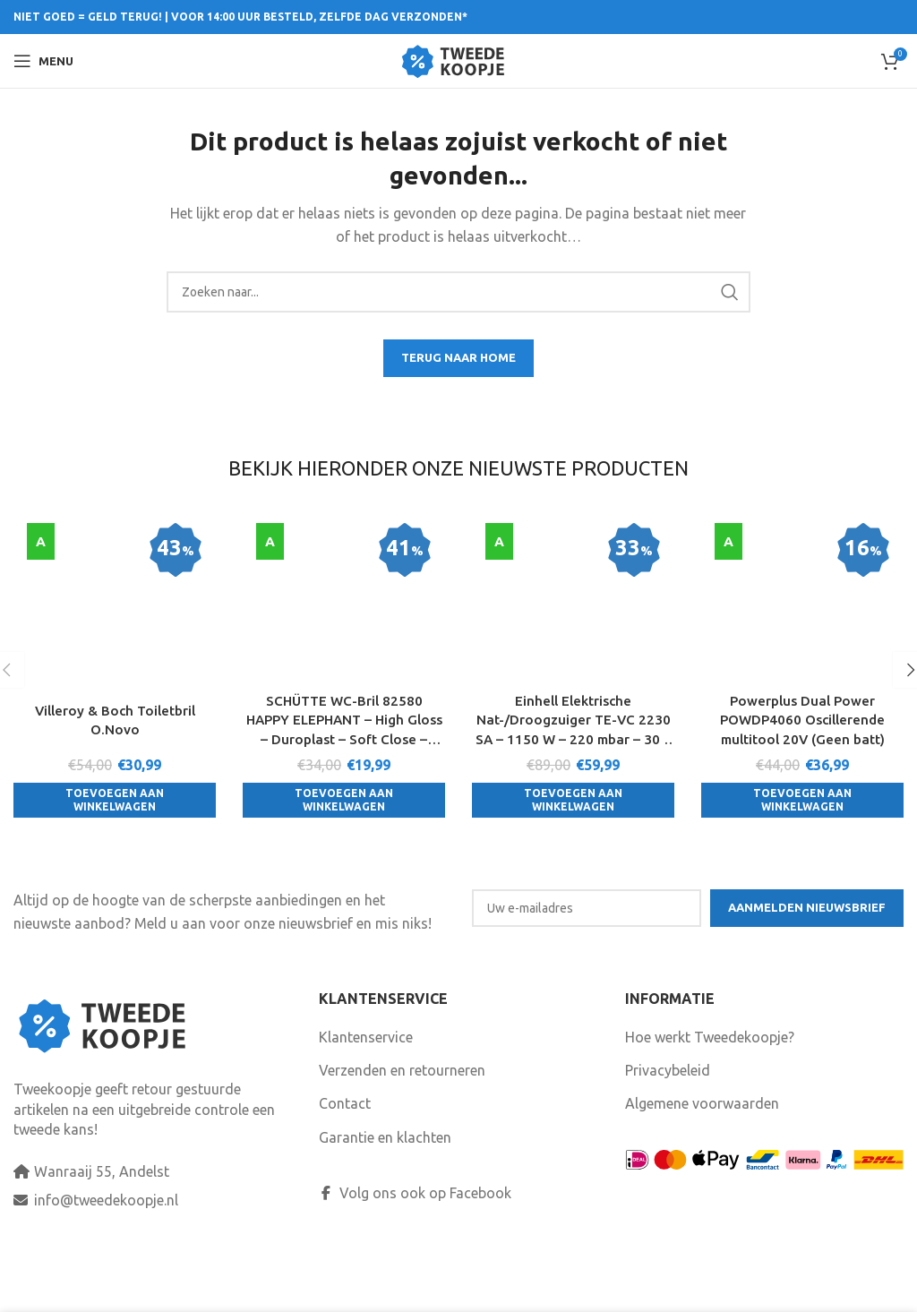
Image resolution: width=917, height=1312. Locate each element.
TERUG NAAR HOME (458, 357)
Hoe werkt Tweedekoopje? (709, 1098)
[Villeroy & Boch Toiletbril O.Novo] (114, 543)
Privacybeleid (667, 1132)
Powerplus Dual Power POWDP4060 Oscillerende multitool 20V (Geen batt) (802, 621)
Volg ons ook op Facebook (415, 1255)
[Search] (459, 292)
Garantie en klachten (385, 1199)
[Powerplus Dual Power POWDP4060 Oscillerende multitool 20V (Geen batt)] (802, 553)
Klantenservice (366, 1098)
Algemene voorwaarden (702, 1165)
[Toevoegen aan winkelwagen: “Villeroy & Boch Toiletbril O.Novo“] (114, 681)
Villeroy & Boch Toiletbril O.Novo (114, 601)
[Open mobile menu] (43, 61)
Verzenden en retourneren (402, 1132)
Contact (345, 1165)
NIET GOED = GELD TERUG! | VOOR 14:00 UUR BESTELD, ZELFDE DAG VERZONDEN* (240, 16)
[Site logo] (459, 59)
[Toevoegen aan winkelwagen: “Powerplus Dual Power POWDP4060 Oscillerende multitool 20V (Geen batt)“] (802, 701)
